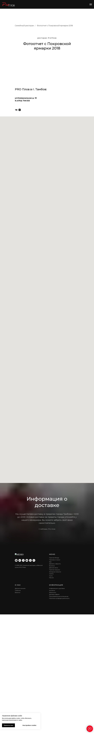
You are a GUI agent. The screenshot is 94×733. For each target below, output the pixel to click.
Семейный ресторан (24, 26)
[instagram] (19, 556)
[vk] (16, 556)
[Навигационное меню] (91, 4)
